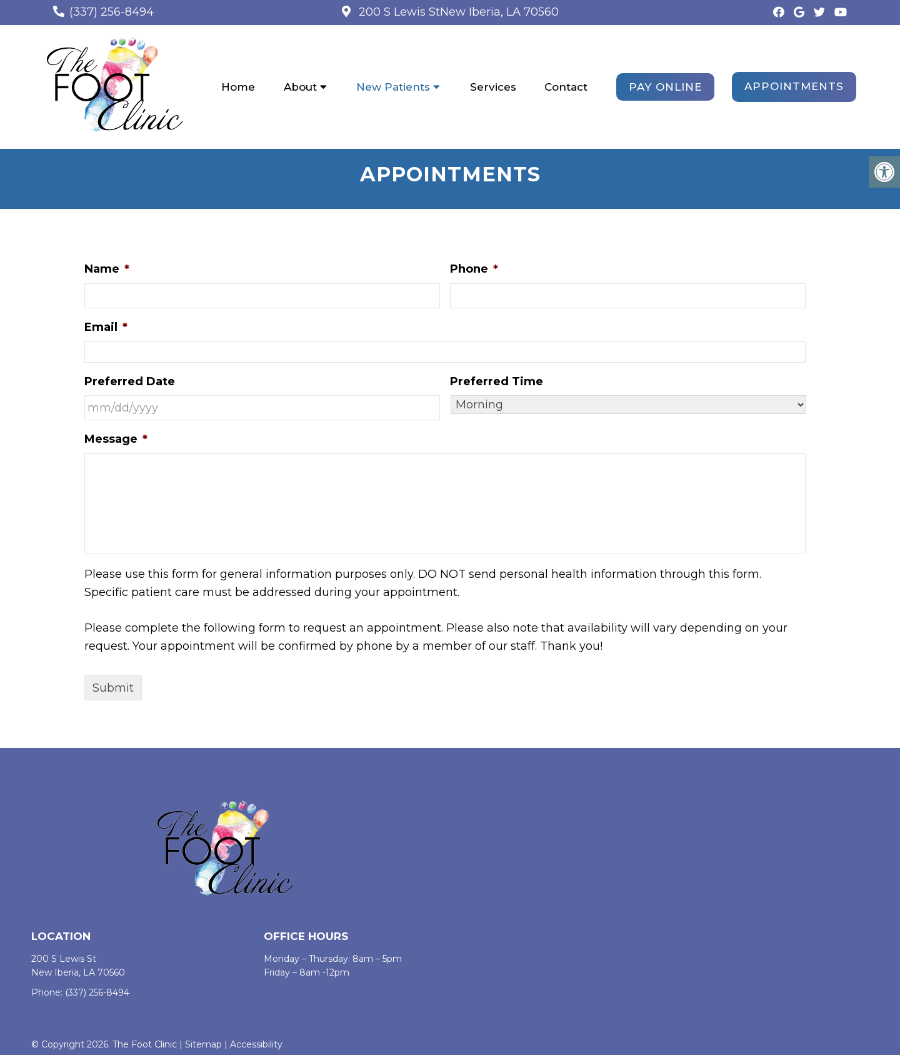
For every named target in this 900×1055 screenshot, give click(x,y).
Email (106, 328)
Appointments (794, 86)
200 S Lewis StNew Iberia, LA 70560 (457, 12)
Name (106, 269)
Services (493, 87)
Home (238, 87)
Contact (566, 87)
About (300, 87)
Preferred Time (496, 381)
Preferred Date (129, 381)
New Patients (393, 87)
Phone (474, 269)
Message (116, 440)
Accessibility (256, 1045)
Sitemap (203, 1045)
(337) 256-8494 (111, 12)
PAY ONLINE (665, 87)
